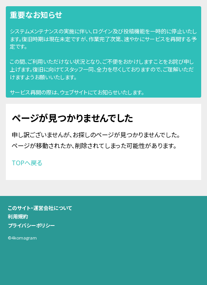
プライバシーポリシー (31, 225)
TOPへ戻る (27, 162)
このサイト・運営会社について (40, 208)
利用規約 (18, 216)
